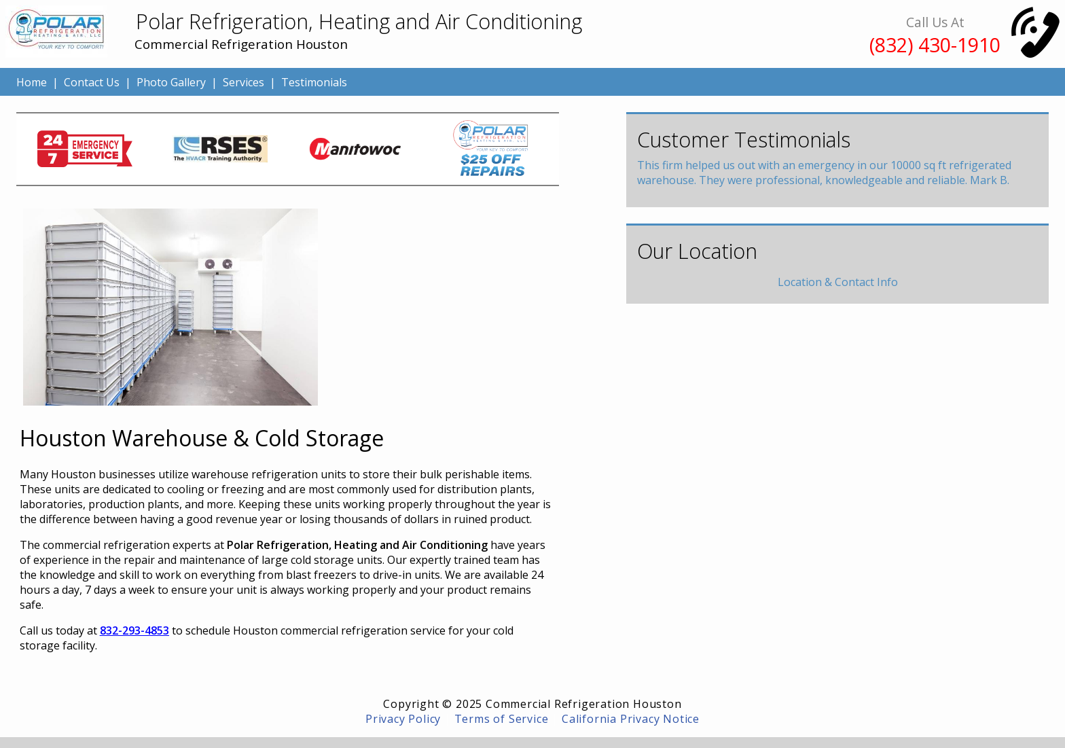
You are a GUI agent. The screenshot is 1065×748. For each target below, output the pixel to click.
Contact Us (92, 82)
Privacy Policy (403, 718)
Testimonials (314, 82)
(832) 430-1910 (934, 44)
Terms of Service (501, 718)
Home (31, 82)
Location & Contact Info (838, 281)
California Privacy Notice (631, 718)
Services (243, 82)
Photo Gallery (171, 82)
